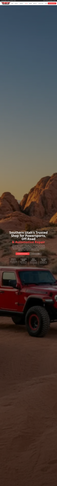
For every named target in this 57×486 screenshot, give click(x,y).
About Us (35, 3)
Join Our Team (41, 3)
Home (12, 3)
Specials (26, 3)
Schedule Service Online (22, 253)
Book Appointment (52, 3)
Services (16, 3)
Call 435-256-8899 (36, 253)
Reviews (30, 3)
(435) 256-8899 (4, 0)
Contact (46, 3)
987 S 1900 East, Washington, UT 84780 (50, 0)
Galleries (22, 3)
